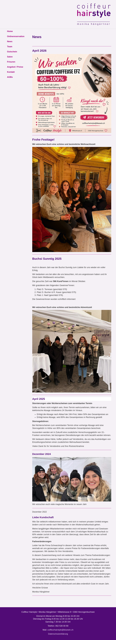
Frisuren (11, 62)
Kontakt (11, 72)
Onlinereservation (15, 36)
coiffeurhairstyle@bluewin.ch (60, 630)
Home (10, 31)
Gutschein (12, 52)
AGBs (10, 77)
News (9, 41)
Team (9, 46)
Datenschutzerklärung (58, 634)
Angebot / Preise (15, 67)
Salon (10, 57)
